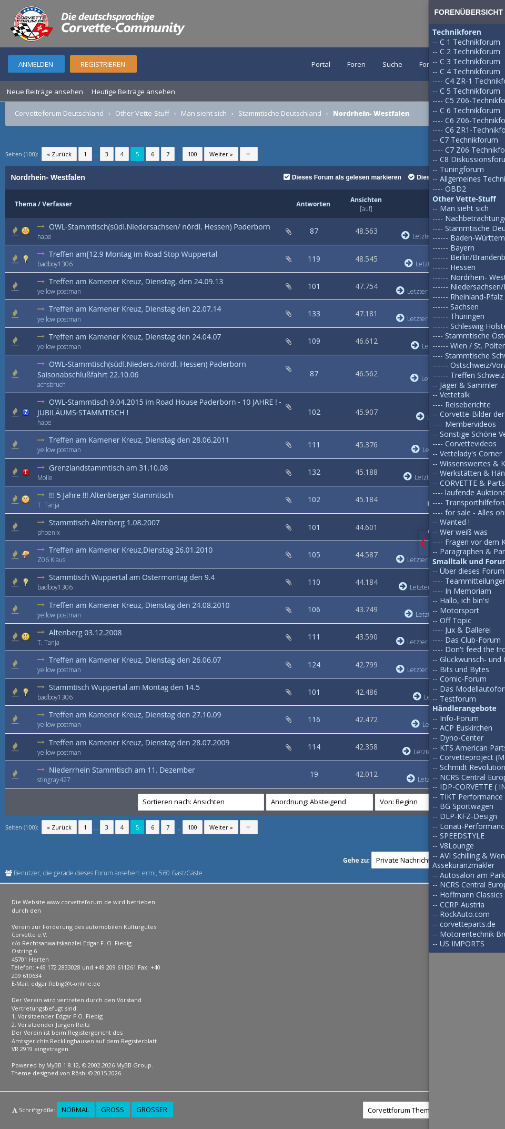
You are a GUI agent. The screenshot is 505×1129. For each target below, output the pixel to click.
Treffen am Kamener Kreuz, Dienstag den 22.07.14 (135, 309)
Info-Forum (459, 718)
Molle (45, 477)
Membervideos (470, 424)
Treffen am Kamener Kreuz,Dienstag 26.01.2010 (131, 550)
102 (314, 412)
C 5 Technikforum (470, 91)
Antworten (313, 203)
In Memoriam (468, 591)
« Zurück (59, 154)
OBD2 (455, 189)
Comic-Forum (463, 679)
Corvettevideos (471, 443)
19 (314, 774)
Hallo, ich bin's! (465, 600)
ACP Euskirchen (466, 728)
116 (314, 719)
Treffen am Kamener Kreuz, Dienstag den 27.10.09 (135, 715)
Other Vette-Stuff (142, 113)
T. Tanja (48, 505)
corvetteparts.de (468, 924)
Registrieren (102, 64)
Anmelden (35, 64)
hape (44, 236)
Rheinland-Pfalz (476, 297)
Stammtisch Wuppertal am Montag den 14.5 (124, 687)
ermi (149, 872)
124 (314, 665)
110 (314, 582)
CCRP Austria (462, 905)
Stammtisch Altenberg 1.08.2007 (104, 522)
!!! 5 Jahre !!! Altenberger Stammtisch (111, 495)
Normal (75, 1109)
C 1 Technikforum (470, 42)
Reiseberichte (468, 404)
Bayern (462, 248)
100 (192, 154)
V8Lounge (457, 846)
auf (366, 208)
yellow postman (59, 291)
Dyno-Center (461, 738)
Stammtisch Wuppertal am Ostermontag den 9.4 (132, 577)
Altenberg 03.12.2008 (85, 632)
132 (314, 472)
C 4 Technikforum (470, 71)
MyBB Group (134, 1065)
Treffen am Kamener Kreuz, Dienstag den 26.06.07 (135, 660)
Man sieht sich (204, 113)
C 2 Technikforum (470, 51)
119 (314, 259)
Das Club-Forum (473, 640)
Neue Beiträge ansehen (45, 91)
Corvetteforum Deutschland (59, 113)
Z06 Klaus (51, 559)
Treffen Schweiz (477, 375)
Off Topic (455, 620)
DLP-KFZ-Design (468, 816)
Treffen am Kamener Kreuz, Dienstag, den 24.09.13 (136, 281)
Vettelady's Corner (471, 453)
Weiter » (221, 154)
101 (314, 286)
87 (314, 231)
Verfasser (57, 203)
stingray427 (53, 779)
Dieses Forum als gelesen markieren (342, 177)
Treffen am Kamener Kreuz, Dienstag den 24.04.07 (135, 337)
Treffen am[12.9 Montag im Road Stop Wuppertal (133, 254)
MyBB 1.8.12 (62, 1065)
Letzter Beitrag (422, 291)
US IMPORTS (462, 943)
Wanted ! (455, 522)
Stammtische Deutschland (279, 113)
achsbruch (51, 384)
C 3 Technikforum (470, 61)
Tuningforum (462, 169)
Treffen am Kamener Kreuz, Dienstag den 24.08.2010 (139, 605)
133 (314, 313)
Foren (356, 64)
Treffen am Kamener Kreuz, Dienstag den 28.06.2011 (139, 440)
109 (314, 341)
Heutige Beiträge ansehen (133, 91)
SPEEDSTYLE (462, 836)
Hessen (463, 267)
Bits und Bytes (464, 669)
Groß (112, 1109)
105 (314, 554)
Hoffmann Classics (471, 895)
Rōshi (79, 1073)
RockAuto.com (465, 914)
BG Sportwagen (466, 806)
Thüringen (467, 316)
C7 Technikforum (469, 140)
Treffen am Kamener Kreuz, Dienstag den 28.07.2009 (139, 742)
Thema (25, 203)
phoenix (48, 532)
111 (314, 444)
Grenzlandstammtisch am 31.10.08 (108, 468)
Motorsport (459, 610)
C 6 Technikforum (470, 110)
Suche (392, 64)
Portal (320, 64)
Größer (151, 1109)
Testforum (458, 699)
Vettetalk (455, 394)
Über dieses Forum (472, 571)
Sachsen (464, 307)
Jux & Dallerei (468, 630)
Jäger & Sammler (469, 385)
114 (314, 747)
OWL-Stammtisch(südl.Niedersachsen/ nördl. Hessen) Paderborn (159, 227)
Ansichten (366, 199)
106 (314, 609)
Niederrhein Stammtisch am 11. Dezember (122, 770)
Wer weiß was (464, 532)
